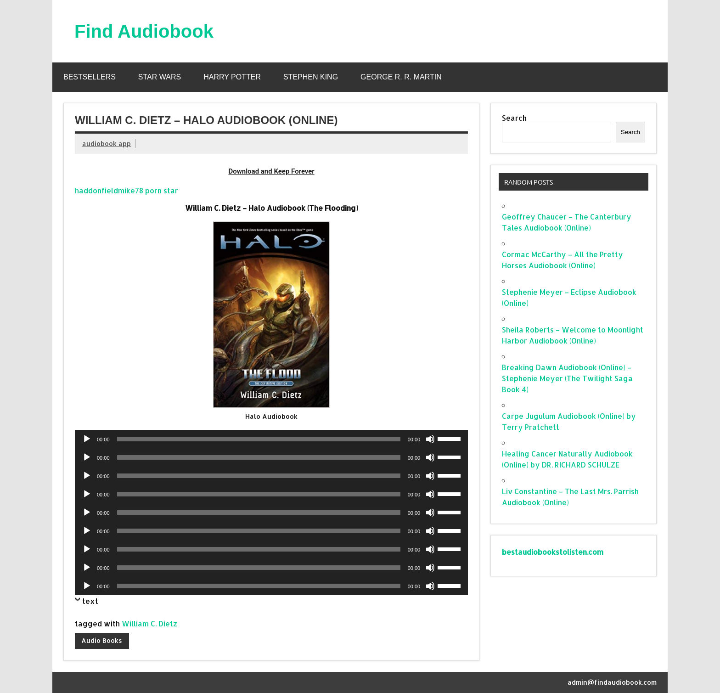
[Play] (86, 439)
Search (514, 118)
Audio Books (101, 640)
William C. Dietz (149, 623)
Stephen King (310, 77)
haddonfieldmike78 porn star (126, 190)
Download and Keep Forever (271, 171)
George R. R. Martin (401, 77)
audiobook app (106, 143)
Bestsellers (89, 77)
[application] (271, 439)
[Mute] (430, 439)
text (90, 601)
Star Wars (159, 77)
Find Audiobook (144, 31)
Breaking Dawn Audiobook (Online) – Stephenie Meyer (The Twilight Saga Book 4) (567, 378)
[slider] (258, 439)
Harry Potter (232, 77)
